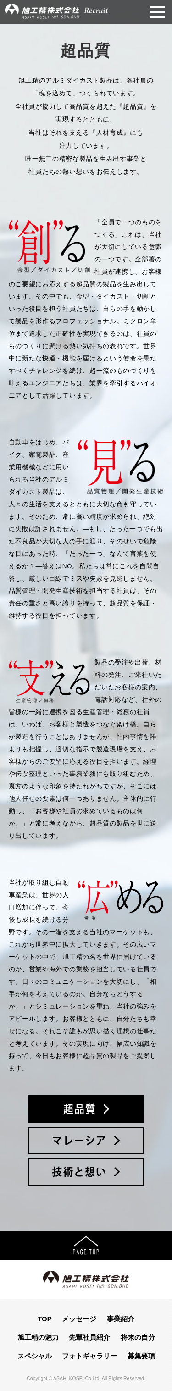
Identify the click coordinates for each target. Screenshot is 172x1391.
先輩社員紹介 (89, 1337)
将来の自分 (138, 1337)
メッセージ (79, 1319)
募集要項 (141, 1356)
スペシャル (34, 1356)
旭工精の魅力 (38, 1337)
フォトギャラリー (89, 1356)
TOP (45, 1319)
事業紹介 (120, 1319)
